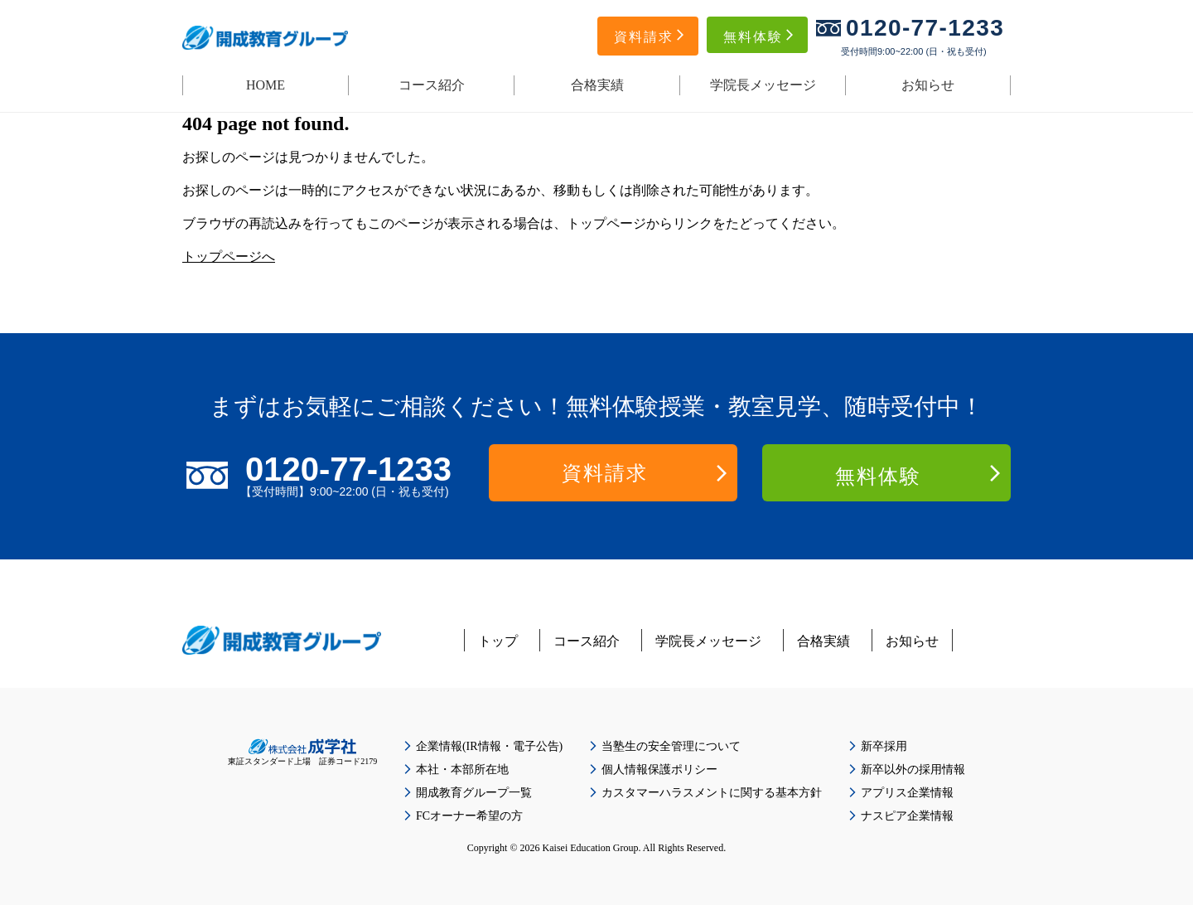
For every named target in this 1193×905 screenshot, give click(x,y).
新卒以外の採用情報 (913, 769)
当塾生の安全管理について (671, 746)
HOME (265, 85)
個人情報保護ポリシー (659, 769)
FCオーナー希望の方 (469, 816)
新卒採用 (884, 746)
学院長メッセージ (763, 85)
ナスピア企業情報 (907, 816)
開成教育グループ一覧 (474, 792)
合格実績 (597, 85)
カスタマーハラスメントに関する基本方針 (711, 792)
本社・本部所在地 (462, 769)
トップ (498, 641)
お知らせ (927, 85)
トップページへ (228, 256)
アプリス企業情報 (907, 792)
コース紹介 (431, 85)
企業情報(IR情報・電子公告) (489, 746)
